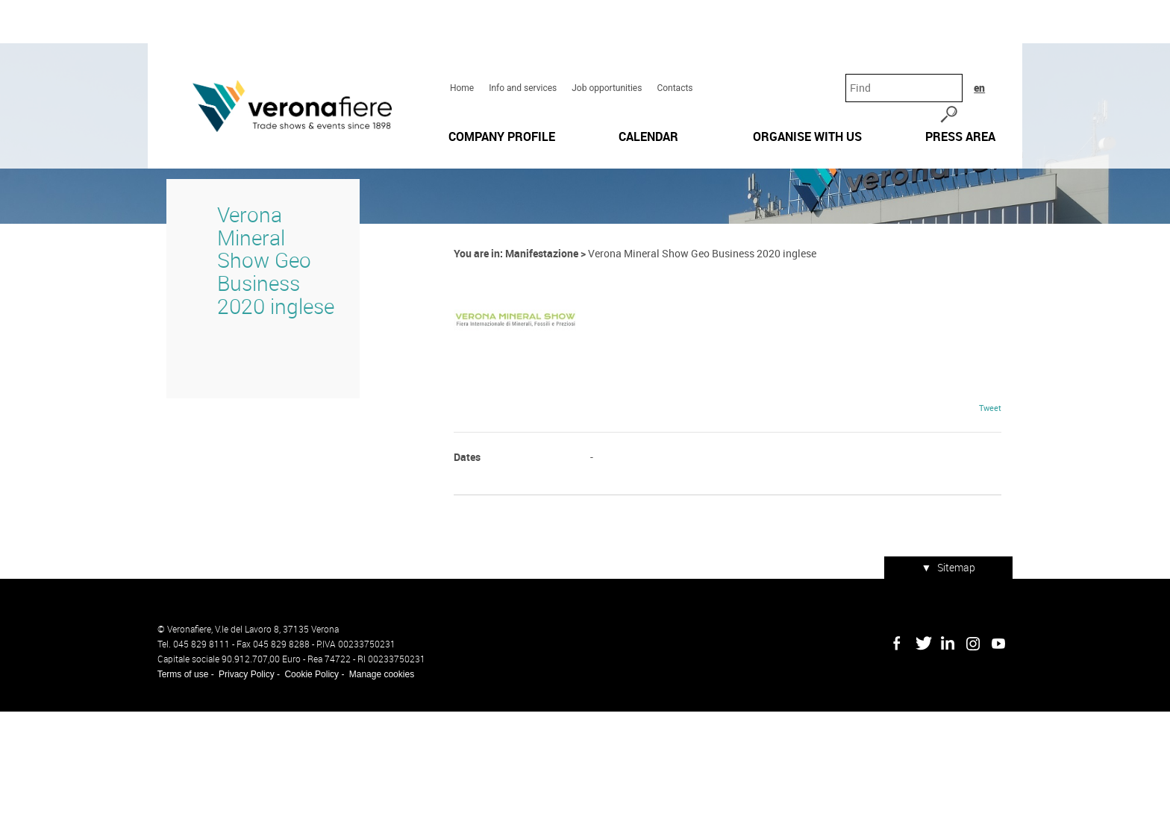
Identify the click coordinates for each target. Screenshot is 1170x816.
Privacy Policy (237, 778)
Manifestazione (538, 372)
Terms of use (173, 778)
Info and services (520, 38)
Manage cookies (372, 778)
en (998, 37)
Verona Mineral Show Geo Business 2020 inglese (261, 368)
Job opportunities (604, 38)
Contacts (671, 38)
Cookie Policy (302, 778)
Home (459, 38)
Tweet (1000, 524)
